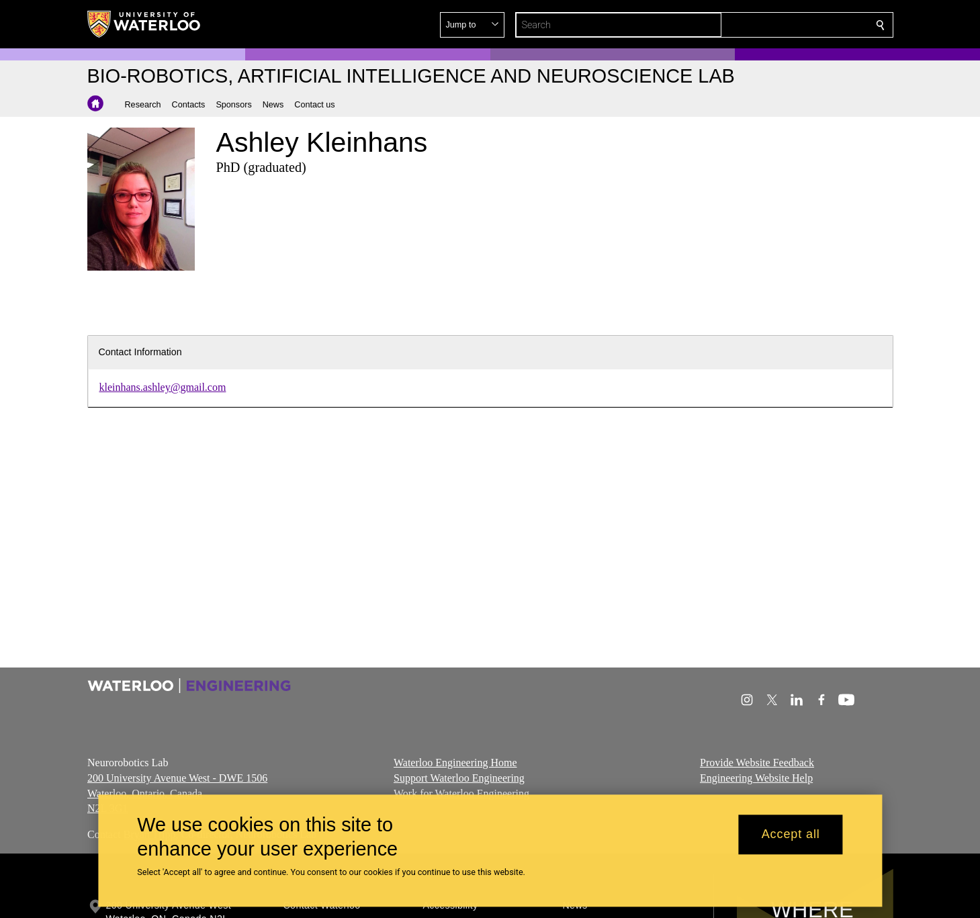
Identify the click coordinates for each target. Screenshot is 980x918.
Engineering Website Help (756, 777)
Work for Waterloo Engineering (461, 792)
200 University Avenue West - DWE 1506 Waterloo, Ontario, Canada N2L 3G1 (177, 793)
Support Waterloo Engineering (459, 777)
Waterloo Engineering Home (455, 762)
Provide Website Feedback (757, 762)
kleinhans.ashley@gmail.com (162, 387)
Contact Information (140, 352)
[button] (783, 25)
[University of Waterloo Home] (144, 24)
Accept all (791, 834)
